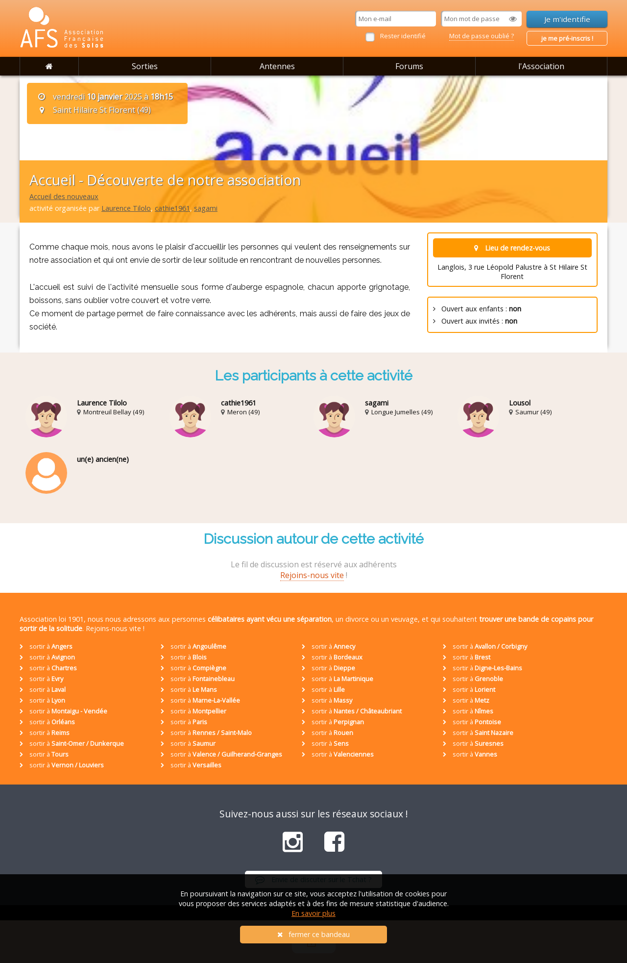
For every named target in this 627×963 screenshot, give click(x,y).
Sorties (145, 66)
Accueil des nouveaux (63, 196)
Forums (409, 66)
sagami (205, 208)
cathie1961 (172, 208)
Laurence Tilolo (126, 208)
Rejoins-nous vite (312, 575)
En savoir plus (313, 913)
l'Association (541, 66)
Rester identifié (403, 35)
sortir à (46, 646)
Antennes (277, 66)
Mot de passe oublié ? (481, 35)
